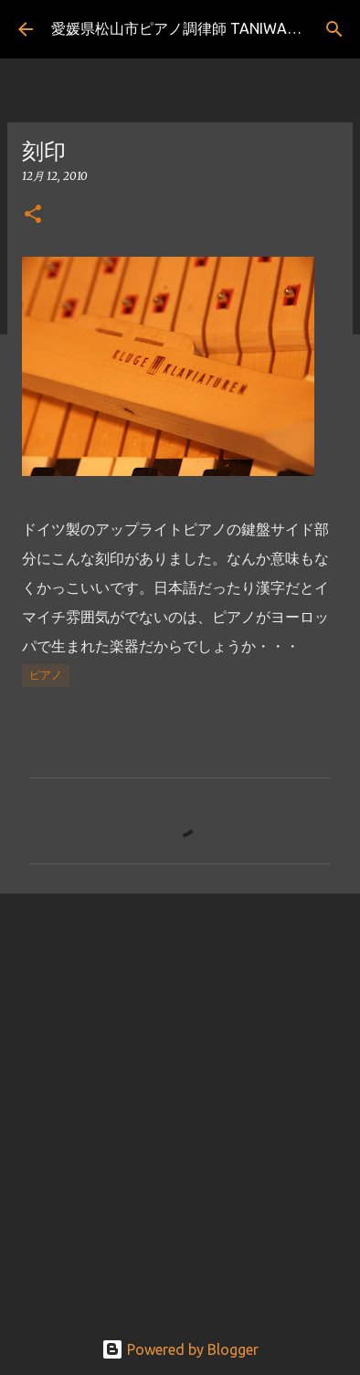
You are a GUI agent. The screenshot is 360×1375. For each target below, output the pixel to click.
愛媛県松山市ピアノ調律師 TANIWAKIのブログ (204, 28)
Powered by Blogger (180, 1349)
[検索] (334, 29)
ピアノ (45, 675)
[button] (33, 215)
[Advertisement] (180, 1101)
